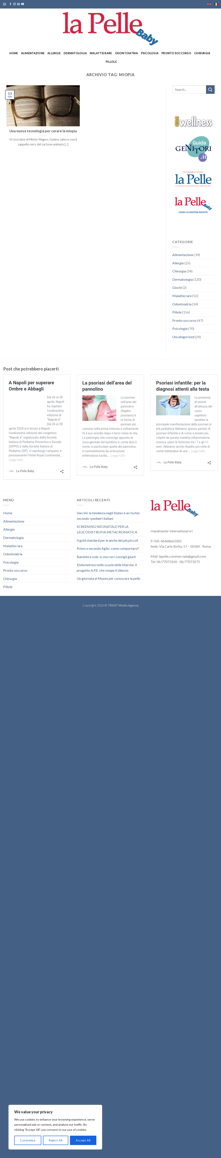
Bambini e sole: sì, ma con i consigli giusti (106, 557)
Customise (27, 1140)
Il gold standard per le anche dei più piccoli (107, 540)
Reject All (55, 1140)
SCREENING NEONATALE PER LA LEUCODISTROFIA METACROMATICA (107, 529)
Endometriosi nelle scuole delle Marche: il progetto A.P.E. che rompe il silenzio (107, 567)
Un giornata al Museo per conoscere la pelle (108, 578)
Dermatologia (75, 53)
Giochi (177, 287)
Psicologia (150, 53)
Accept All (83, 1140)
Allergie (54, 53)
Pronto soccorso (176, 53)
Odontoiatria (126, 53)
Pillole (111, 61)
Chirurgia (202, 53)
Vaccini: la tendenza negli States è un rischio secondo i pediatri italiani (108, 515)
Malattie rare (101, 53)
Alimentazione (32, 53)
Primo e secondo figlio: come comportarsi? (108, 548)
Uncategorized (183, 337)
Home (13, 53)
